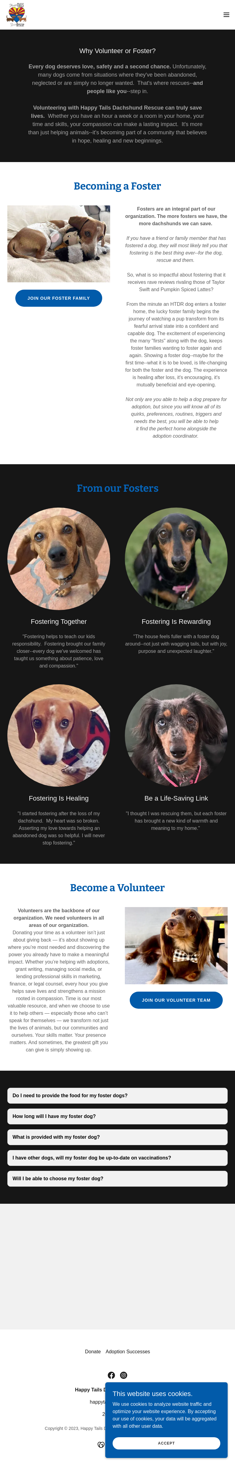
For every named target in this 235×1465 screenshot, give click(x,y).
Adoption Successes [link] (128, 1351)
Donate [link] (93, 1351)
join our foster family (59, 298)
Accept (166, 1443)
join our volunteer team (176, 1000)
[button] (226, 15)
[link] (16, 14)
